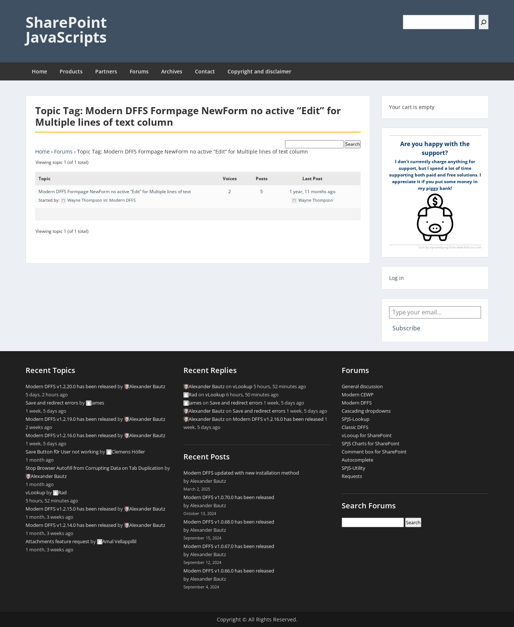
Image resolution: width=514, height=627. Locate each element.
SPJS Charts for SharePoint (370, 443)
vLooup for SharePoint (367, 435)
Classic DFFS (355, 427)
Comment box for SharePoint (374, 451)
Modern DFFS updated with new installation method (241, 472)
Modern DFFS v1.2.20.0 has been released (71, 386)
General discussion (362, 386)
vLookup (35, 492)
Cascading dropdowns (366, 410)
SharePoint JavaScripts (66, 29)
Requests (352, 476)
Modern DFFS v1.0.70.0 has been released (228, 497)
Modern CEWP (358, 394)
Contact (205, 71)
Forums (139, 71)
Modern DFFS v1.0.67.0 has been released (228, 546)
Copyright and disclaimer (259, 71)
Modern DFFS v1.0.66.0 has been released (228, 570)
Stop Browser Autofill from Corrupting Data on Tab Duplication (94, 468)
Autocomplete (357, 459)
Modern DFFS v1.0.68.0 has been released (228, 521)
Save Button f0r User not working (62, 451)
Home (39, 71)
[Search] (483, 22)
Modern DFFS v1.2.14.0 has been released (71, 525)
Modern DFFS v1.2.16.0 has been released (71, 435)
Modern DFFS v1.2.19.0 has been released (71, 419)
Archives (171, 71)
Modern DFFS (122, 200)
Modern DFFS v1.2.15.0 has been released (71, 508)
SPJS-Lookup (355, 419)
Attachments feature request (57, 541)
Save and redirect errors (52, 402)
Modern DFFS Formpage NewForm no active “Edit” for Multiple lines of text (115, 191)
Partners (106, 71)
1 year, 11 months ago (312, 191)
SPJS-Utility (353, 468)
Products (71, 71)
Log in (396, 277)
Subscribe (406, 328)
